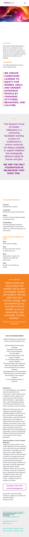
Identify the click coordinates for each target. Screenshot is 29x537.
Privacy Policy (7, 523)
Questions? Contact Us (10, 521)
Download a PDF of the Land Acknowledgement (14, 487)
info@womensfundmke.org (11, 516)
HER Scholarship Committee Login (13, 530)
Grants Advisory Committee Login (13, 528)
